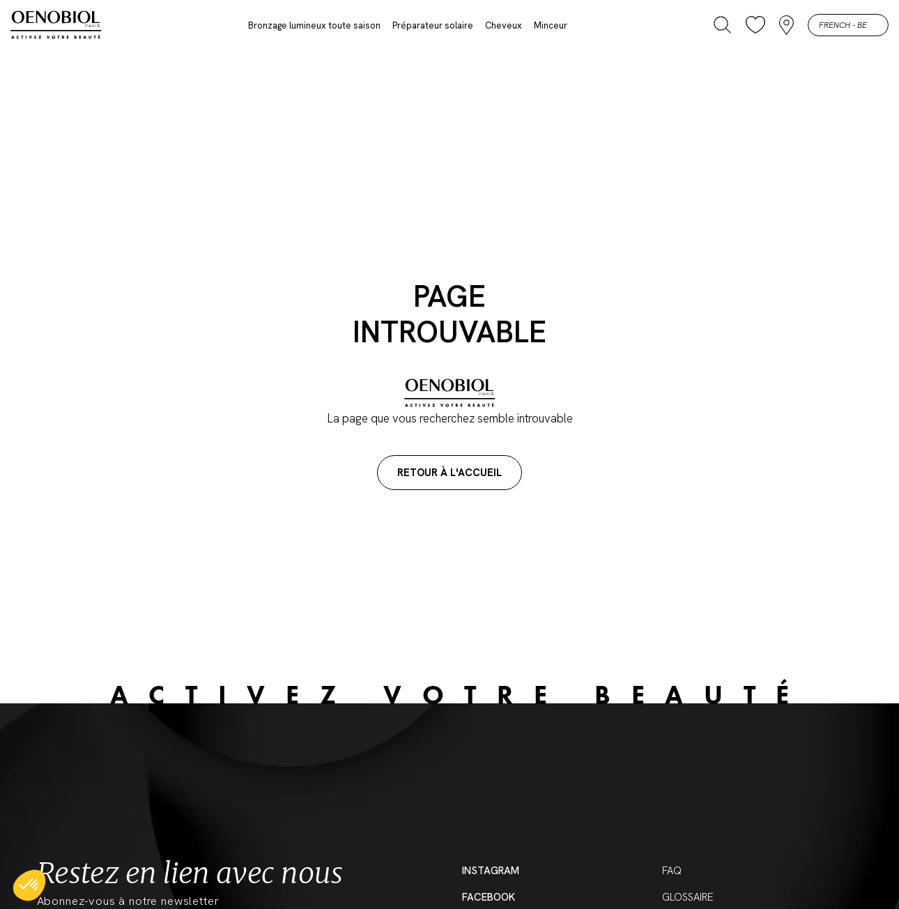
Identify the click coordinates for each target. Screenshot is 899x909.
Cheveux (503, 25)
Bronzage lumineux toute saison (314, 25)
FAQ (672, 871)
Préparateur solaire (432, 25)
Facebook (488, 897)
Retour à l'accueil (449, 472)
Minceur (550, 25)
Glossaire (688, 897)
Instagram (490, 871)
